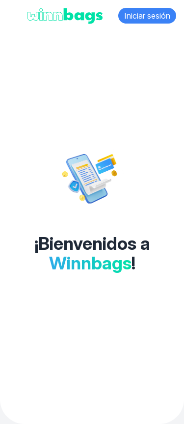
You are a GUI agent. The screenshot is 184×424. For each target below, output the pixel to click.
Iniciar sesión (147, 16)
